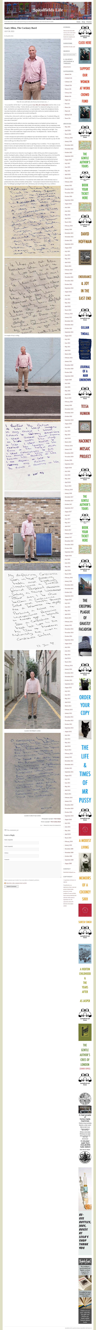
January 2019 (68, 449)
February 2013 (69, 709)
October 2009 (68, 856)
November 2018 (69, 456)
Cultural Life (68, 85)
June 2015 (67, 607)
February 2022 (69, 313)
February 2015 (69, 621)
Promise (89, 22)
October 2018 (68, 460)
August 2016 (68, 555)
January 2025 (68, 185)
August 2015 (68, 599)
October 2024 (68, 196)
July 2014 (67, 647)
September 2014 (69, 640)
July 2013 (67, 691)
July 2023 (67, 251)
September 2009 (69, 860)
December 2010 (69, 805)
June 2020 (67, 387)
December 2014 (69, 629)
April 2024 (68, 218)
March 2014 (68, 662)
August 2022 (68, 291)
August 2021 (68, 335)
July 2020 (67, 383)
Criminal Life (68, 78)
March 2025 (68, 178)
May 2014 (67, 654)
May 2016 (67, 566)
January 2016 (68, 581)
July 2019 (67, 427)
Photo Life (67, 107)
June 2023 (67, 255)
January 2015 (68, 625)
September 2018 (69, 464)
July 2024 (67, 207)
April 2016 (68, 570)
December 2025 (69, 145)
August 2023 (68, 247)
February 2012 (69, 753)
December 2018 (69, 453)
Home (78, 22)
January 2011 (68, 801)
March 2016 (68, 574)
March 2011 (68, 794)
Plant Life (67, 111)
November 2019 (69, 412)
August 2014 (68, 643)
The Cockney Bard (56, 821)
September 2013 (69, 684)
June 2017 (67, 519)
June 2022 (67, 299)
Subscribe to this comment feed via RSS (16, 883)
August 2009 (68, 863)
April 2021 (68, 350)
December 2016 (69, 541)
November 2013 (69, 676)
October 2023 (68, 240)
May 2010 (67, 830)
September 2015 (69, 596)
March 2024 (68, 222)
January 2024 (68, 229)
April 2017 (68, 526)
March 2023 (68, 266)
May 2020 (67, 390)
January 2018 (68, 493)
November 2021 (69, 324)
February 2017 (69, 533)
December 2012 (69, 717)
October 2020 (68, 372)
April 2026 (68, 130)
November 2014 (69, 632)
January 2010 (68, 845)
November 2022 (69, 280)
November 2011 (69, 764)
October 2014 (68, 636)
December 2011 (69, 761)
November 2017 (69, 500)
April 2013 (68, 702)
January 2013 (68, 713)
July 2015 (67, 603)
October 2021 (68, 328)
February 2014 (69, 665)
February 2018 (69, 489)
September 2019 (69, 420)
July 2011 (67, 779)
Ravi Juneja (57, 818)
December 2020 (69, 365)
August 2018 (68, 467)
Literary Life (52, 825)
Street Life (67, 118)
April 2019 (68, 438)
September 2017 (69, 508)
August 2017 (68, 511)
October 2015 (68, 592)
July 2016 (67, 559)
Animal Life (68, 74)
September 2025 (69, 156)
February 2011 (69, 797)
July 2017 (67, 515)
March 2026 (68, 134)
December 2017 (69, 497)
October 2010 (68, 812)
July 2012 (67, 735)
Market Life (68, 96)
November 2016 (69, 544)
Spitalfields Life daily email (69, 46)
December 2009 (69, 849)
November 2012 (69, 720)
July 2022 (67, 295)
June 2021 (67, 343)
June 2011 (67, 783)
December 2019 (69, 409)
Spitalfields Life (48, 9)
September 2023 (69, 244)
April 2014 (68, 658)
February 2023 (69, 269)
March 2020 (68, 398)
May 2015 (67, 610)
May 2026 (67, 127)
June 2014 (67, 651)
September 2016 (69, 552)
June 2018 (67, 475)
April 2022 (68, 306)
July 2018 (67, 471)
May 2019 (67, 434)
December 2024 (69, 189)
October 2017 (68, 504)
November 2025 (69, 149)
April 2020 (68, 394)
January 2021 (68, 361)
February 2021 (69, 357)
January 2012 (68, 757)
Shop (83, 22)
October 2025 (68, 152)
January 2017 (68, 537)
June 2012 (67, 739)
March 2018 (68, 486)
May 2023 (67, 258)
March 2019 (68, 442)
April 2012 (68, 746)
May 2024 (67, 214)
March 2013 (68, 706)
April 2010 (68, 834)
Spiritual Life (58, 825)
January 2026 (68, 141)
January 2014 (68, 669)
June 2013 (67, 695)
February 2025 (69, 182)
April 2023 (68, 262)
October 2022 (68, 284)
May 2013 (67, 698)
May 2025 (67, 171)
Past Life (67, 103)
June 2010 (67, 827)
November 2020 (69, 368)
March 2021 (68, 354)
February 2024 (69, 225)
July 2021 (67, 339)
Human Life (46, 825)
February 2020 (69, 401)
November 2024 (69, 193)
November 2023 (69, 236)
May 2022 (67, 302)
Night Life (67, 100)
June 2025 (67, 167)
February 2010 (69, 841)
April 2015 (68, 614)
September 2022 (69, 288)
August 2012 (68, 731)
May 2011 (67, 786)
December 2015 (69, 585)
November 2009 (69, 852)
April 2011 (68, 790)
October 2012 (68, 724)
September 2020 (69, 376)
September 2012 (69, 728)
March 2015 (68, 618)
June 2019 (67, 431)
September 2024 (69, 200)
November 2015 (69, 588)
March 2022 (68, 310)
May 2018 (67, 478)
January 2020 (68, 405)
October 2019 (68, 416)
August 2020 (68, 379)
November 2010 (69, 808)
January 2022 (68, 317)
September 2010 (69, 816)
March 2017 (68, 530)
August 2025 (68, 160)
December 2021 (69, 321)
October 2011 (68, 768)
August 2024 (68, 203)
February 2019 (69, 445)
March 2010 (68, 838)
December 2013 (69, 673)
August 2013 (68, 687)
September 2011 (69, 772)
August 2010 (68, 819)
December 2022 (69, 277)
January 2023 (68, 273)
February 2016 (69, 577)
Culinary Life (68, 81)
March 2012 (68, 750)
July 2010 (67, 823)
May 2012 (67, 742)
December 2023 (69, 233)
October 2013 (68, 680)
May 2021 (67, 346)
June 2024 (67, 211)
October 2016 (68, 548)
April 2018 (68, 482)
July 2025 (67, 163)
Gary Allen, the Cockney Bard (40, 105)
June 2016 (67, 563)
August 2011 (68, 775)
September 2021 (69, 332)
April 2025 (68, 174)
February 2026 (69, 138)
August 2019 (68, 423)
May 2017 (67, 522)
